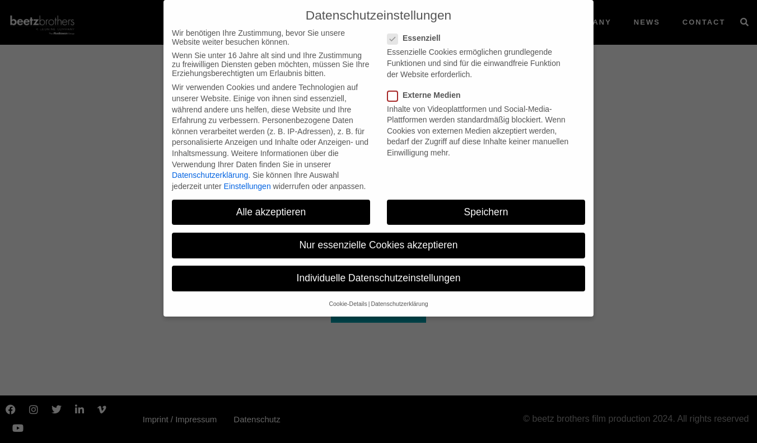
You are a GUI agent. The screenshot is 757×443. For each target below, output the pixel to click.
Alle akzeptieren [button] (271, 205)
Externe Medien (427, 88)
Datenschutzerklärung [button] (399, 297)
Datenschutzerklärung (210, 168)
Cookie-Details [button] (348, 297)
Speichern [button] (486, 205)
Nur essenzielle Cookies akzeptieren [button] (378, 238)
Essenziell (417, 31)
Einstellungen (247, 179)
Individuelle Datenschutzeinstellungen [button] (379, 271)
